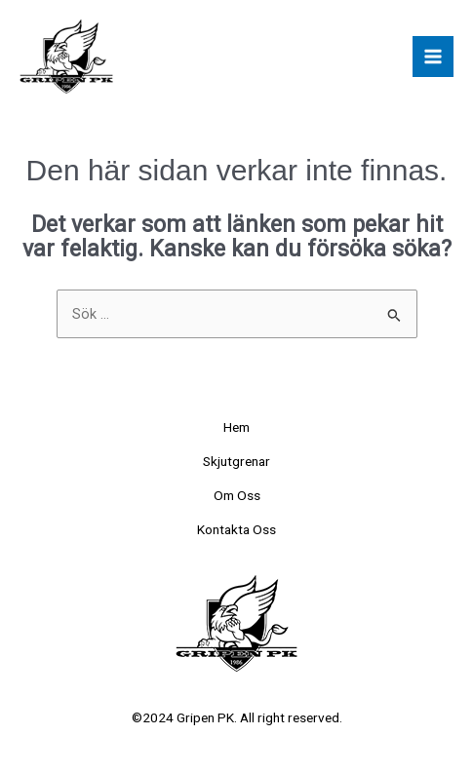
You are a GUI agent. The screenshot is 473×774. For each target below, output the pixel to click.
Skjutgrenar (236, 461)
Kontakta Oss (236, 529)
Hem (236, 427)
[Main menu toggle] (433, 56)
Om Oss (237, 495)
